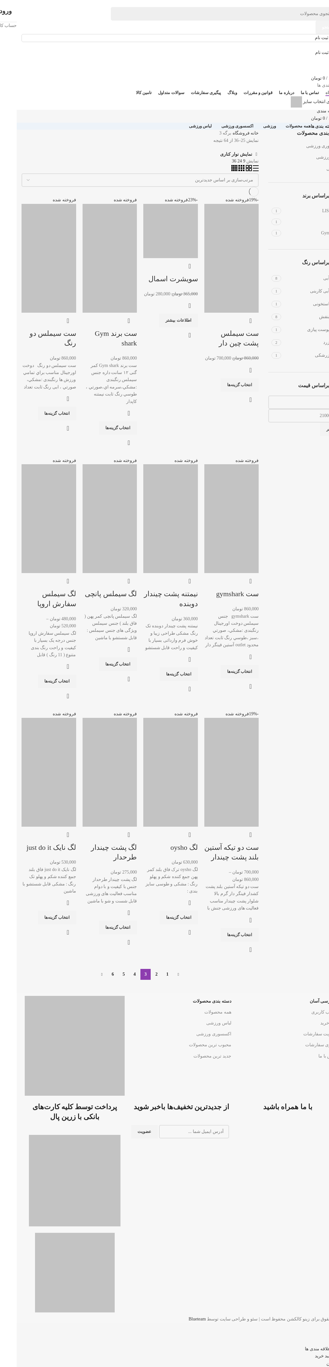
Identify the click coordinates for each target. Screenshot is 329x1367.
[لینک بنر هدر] (164, 683)
